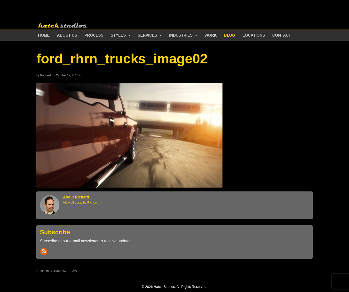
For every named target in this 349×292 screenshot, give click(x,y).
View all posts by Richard (82, 202)
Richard (45, 75)
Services (147, 35)
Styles (118, 35)
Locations (254, 35)
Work (211, 35)
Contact (281, 35)
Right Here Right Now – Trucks (57, 270)
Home (44, 35)
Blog (229, 35)
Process (94, 35)
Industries (181, 35)
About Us (67, 35)
